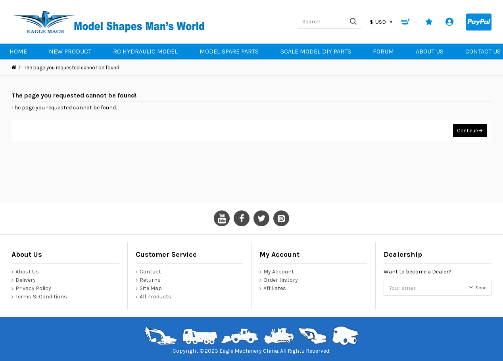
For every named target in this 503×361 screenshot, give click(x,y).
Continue (467, 131)
